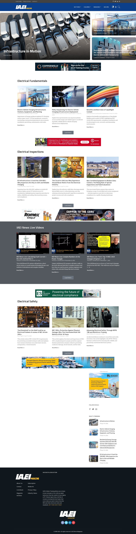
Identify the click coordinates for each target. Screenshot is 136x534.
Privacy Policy (32, 490)
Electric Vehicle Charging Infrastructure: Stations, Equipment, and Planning (113, 29)
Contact (19, 486)
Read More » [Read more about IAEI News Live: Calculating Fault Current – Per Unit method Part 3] (20, 270)
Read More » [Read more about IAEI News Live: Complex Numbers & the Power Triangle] (55, 272)
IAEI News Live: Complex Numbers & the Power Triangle (66, 257)
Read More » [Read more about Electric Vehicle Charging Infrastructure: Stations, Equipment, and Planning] (21, 125)
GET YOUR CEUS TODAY (55, 505)
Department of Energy (101, 33)
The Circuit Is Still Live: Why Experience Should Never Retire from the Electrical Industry (66, 182)
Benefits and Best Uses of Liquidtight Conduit (100, 110)
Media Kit (31, 486)
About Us (19, 483)
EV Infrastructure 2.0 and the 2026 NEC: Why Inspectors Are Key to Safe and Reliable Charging (33, 182)
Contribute (20, 490)
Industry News (32, 493)
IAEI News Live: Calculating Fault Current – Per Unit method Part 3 (32, 257)
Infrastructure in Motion (22, 51)
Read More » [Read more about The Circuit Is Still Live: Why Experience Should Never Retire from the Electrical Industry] (55, 198)
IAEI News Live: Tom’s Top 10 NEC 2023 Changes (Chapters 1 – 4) (101, 257)
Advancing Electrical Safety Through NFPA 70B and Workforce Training (102, 331)
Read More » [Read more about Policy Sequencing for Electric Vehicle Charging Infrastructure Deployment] (55, 126)
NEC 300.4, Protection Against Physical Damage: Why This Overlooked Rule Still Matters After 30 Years (66, 332)
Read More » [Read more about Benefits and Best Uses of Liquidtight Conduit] (90, 127)
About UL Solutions (100, 57)
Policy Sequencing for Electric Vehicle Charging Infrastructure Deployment (65, 110)
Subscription (31, 483)
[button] (68, 132)
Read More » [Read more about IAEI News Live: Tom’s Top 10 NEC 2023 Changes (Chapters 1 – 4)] (90, 270)
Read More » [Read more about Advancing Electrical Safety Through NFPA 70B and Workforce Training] (90, 345)
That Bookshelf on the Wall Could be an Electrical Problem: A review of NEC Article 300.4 (32, 332)
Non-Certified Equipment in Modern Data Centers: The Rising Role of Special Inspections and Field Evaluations (101, 182)
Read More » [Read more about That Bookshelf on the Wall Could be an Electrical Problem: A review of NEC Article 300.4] (21, 347)
